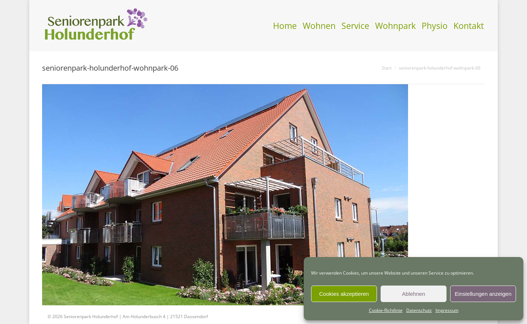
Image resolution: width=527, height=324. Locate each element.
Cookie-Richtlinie (386, 310)
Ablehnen (413, 294)
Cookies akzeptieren (344, 294)
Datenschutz (419, 310)
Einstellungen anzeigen (483, 294)
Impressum (447, 310)
